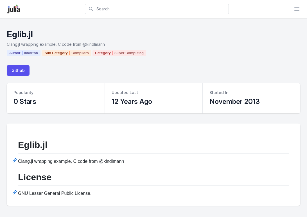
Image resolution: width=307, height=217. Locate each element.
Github (18, 70)
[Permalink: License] (15, 192)
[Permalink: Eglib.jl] (15, 160)
